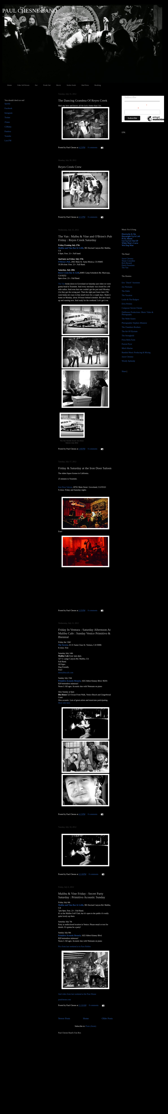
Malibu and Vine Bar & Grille (71, 248)
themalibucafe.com (65, 673)
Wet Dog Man (127, 245)
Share (124, 371)
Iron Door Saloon (65, 487)
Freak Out (47, 85)
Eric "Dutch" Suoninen (131, 283)
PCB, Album (127, 239)
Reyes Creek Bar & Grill (68, 273)
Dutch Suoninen (128, 265)
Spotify (7, 104)
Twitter (7, 117)
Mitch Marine (127, 348)
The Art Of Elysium (130, 331)
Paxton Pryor (127, 344)
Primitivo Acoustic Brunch (69, 681)
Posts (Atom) (91, 1026)
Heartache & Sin (129, 234)
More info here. (64, 703)
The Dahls (126, 291)
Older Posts (107, 1018)
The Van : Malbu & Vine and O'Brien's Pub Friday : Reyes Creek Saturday (85, 238)
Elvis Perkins (127, 304)
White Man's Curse (130, 243)
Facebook (8, 108)
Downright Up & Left (131, 236)
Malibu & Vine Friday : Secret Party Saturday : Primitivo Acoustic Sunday (81, 895)
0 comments (92, 147)
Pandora (8, 131)
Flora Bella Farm (128, 340)
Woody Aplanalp (128, 361)
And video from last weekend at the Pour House (77, 994)
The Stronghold (128, 336)
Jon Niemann (127, 287)
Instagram (8, 113)
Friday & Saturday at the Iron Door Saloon (84, 468)
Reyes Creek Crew (69, 167)
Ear (36, 85)
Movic (58, 85)
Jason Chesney (127, 259)
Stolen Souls (71, 85)
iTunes (7, 122)
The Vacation (127, 295)
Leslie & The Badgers (130, 300)
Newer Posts (64, 1018)
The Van (61, 284)
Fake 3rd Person (23, 85)
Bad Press (85, 85)
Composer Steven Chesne (132, 308)
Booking (97, 85)
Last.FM (8, 141)
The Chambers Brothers (131, 327)
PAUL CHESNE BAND (29, 10)
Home (9, 85)
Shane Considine (128, 261)
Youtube (8, 136)
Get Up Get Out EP (130, 241)
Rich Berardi (127, 263)
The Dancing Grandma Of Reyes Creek (82, 100)
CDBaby (8, 127)
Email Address (132, 108)
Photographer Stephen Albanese (134, 323)
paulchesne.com (64, 1000)
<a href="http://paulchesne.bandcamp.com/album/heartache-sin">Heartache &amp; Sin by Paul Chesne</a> (139, 194)
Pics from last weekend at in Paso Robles (74, 946)
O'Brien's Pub (64, 262)
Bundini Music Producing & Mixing (136, 352)
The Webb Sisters (129, 319)
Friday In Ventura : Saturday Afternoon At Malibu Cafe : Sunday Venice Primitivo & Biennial (84, 633)
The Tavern (63, 645)
